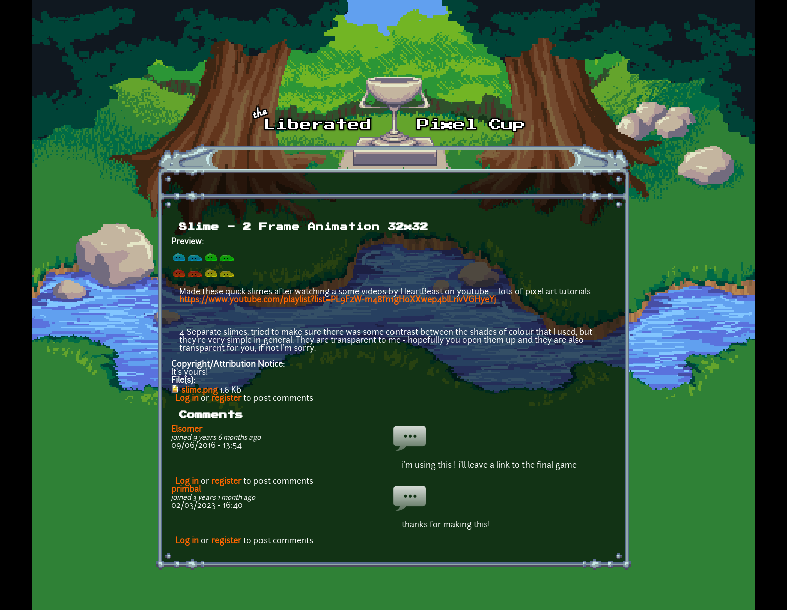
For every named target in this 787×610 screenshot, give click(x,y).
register (226, 399)
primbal (186, 490)
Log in (187, 399)
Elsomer (186, 430)
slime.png (199, 391)
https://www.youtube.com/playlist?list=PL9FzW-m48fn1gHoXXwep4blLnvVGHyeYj (337, 300)
